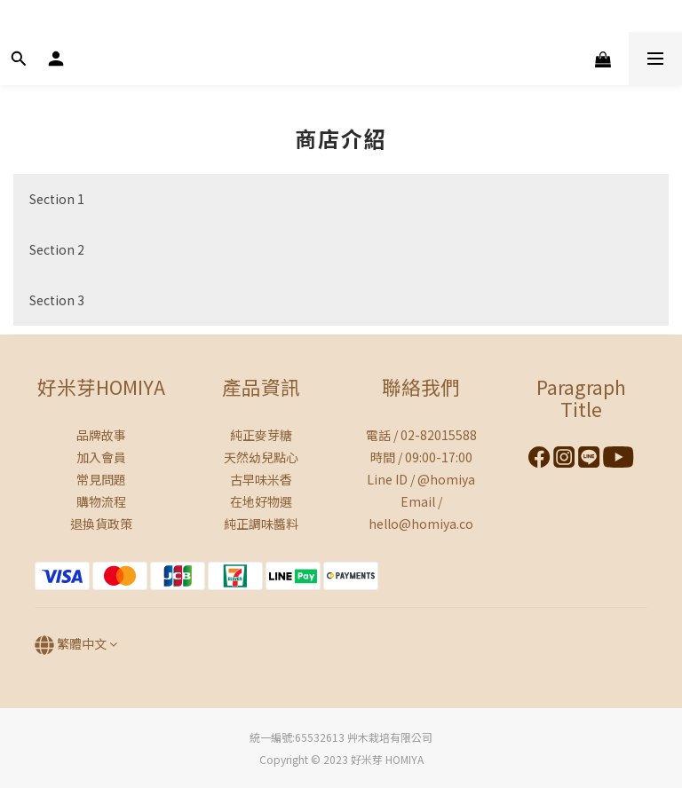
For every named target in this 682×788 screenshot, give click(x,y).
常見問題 (101, 479)
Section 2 (56, 249)
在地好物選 (261, 501)
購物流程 (101, 501)
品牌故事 (101, 435)
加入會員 (101, 457)
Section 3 (56, 300)
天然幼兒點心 (261, 457)
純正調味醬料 (261, 523)
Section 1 (56, 199)
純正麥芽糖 (261, 435)
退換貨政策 (101, 523)
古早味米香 (261, 479)
